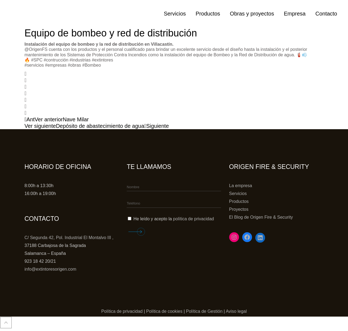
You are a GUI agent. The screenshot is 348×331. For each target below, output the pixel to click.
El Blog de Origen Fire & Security (261, 217)
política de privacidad (193, 218)
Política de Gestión (204, 311)
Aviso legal (236, 311)
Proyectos (238, 209)
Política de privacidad (121, 311)
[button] (174, 73)
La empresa (240, 185)
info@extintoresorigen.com (50, 269)
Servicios (238, 193)
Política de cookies (164, 311)
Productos (239, 201)
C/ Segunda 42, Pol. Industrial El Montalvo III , (68, 237)
